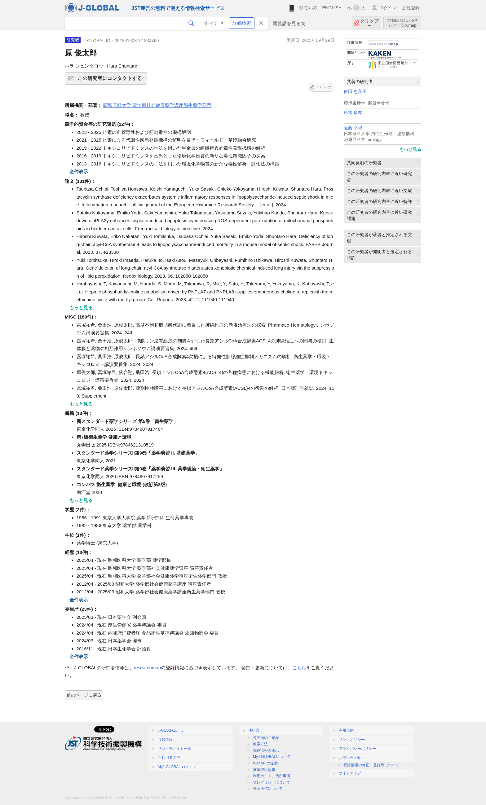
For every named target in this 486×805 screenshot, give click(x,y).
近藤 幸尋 (353, 127)
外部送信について (268, 788)
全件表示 (78, 171)
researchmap (147, 667)
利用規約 (346, 730)
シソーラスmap (402, 23)
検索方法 (260, 744)
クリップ (369, 23)
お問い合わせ (350, 757)
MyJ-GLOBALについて (272, 756)
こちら (299, 667)
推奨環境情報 (264, 770)
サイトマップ (350, 773)
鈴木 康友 (353, 112)
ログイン (387, 7)
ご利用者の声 (169, 757)
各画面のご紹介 (266, 738)
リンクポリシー (352, 739)
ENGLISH (332, 7)
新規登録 (411, 7)
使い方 (310, 7)
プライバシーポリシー (357, 748)
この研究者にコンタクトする (111, 80)
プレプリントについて (271, 782)
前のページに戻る (84, 695)
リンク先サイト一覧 (174, 748)
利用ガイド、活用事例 (271, 776)
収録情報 (165, 739)
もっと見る (410, 149)
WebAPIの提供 (265, 763)
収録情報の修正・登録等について (371, 765)
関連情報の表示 (266, 750)
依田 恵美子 (355, 91)
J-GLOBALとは (170, 730)
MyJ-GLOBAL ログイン (177, 767)
